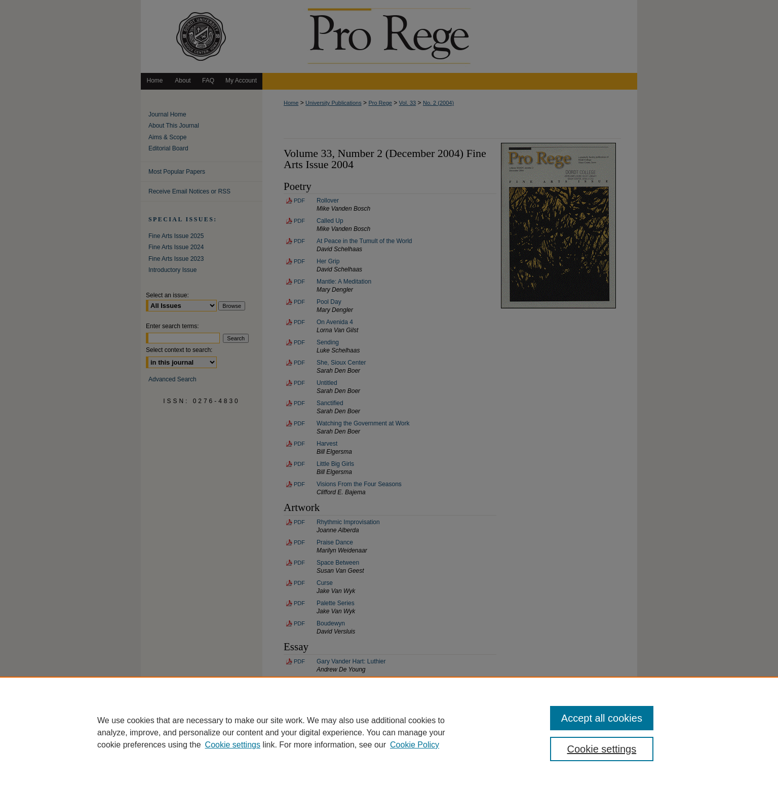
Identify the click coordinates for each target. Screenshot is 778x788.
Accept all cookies (601, 718)
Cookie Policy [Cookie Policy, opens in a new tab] (414, 744)
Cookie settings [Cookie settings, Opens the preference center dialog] (602, 749)
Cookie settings (232, 744)
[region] (389, 732)
